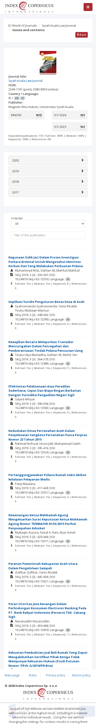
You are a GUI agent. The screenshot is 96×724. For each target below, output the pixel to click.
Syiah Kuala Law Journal (59, 25)
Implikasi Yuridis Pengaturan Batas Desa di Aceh (46, 302)
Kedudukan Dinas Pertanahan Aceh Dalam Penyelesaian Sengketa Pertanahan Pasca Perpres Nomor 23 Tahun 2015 (47, 435)
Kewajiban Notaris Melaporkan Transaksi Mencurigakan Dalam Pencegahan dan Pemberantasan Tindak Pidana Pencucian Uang (45, 346)
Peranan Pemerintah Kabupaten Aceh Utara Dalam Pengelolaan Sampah (42, 566)
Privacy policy (55, 675)
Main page (12, 675)
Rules (33, 675)
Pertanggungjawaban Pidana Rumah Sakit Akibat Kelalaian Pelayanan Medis (47, 477)
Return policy (81, 675)
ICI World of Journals (22, 25)
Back (81, 34)
